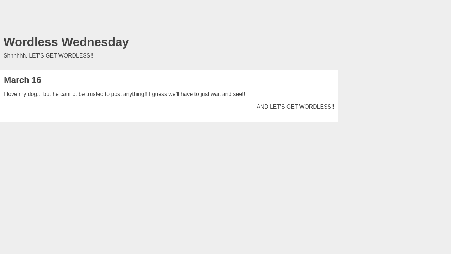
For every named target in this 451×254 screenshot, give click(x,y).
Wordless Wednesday (66, 42)
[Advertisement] (169, 19)
